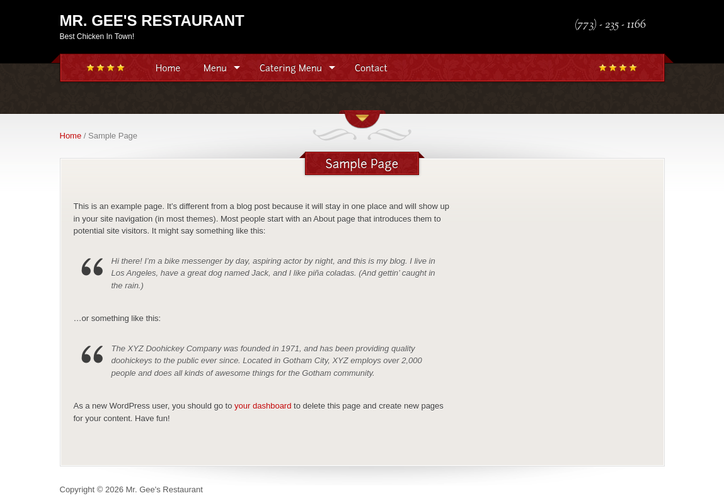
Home (71, 135)
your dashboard (262, 405)
